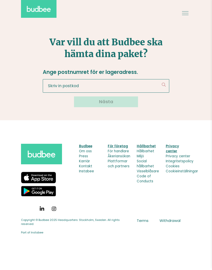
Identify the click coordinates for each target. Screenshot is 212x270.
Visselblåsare (148, 171)
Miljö (140, 156)
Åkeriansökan (119, 156)
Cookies (173, 166)
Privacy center (178, 156)
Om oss (85, 151)
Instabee (86, 171)
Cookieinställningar (182, 171)
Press (83, 156)
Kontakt (85, 166)
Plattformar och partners (119, 164)
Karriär (84, 161)
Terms (142, 220)
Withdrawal (170, 220)
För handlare (118, 151)
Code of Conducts (145, 179)
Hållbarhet (145, 151)
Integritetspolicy (180, 161)
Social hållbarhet (145, 164)
